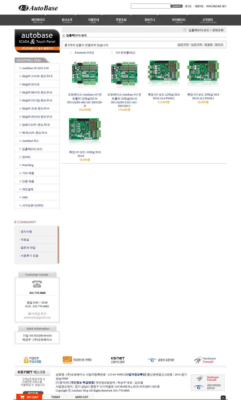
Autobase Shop (79, 390)
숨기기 (223, 398)
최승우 (121, 382)
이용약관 (62, 382)
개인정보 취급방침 (82, 382)
